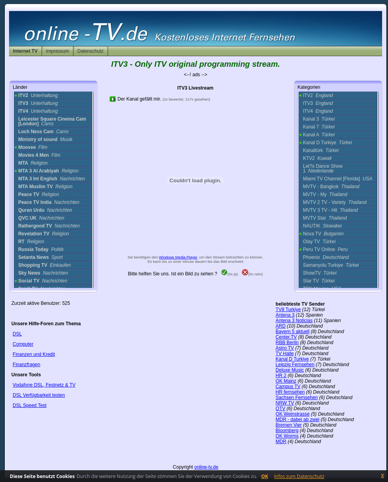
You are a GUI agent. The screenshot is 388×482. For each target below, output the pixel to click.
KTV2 (317, 158)
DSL (17, 334)
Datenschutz (90, 51)
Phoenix (326, 257)
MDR (281, 441)
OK (264, 476)
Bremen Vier (289, 425)
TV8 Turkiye (288, 309)
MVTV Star (324, 218)
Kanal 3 (319, 119)
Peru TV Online (325, 249)
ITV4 (318, 111)
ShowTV (319, 273)
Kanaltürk (321, 150)
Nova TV (323, 233)
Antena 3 (285, 315)
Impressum (57, 51)
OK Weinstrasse (292, 414)
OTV (281, 408)
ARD (281, 326)
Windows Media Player (178, 257)
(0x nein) (252, 274)
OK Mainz (286, 381)
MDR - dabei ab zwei (297, 419)
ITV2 (318, 95)
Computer (23, 344)
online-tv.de (206, 467)
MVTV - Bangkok (331, 186)
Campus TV (288, 386)
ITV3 (318, 103)
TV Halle (285, 353)
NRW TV (285, 403)
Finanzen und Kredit (34, 354)
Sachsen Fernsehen (297, 397)
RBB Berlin (287, 342)
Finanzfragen (26, 364)
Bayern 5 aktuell (292, 331)
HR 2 (281, 375)
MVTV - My (325, 194)
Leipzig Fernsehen (295, 364)
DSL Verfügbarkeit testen (39, 395)
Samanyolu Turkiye (331, 265)
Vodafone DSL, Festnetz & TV (44, 385)
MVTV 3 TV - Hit (330, 210)
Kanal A (319, 134)
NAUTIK (322, 226)
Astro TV (285, 348)
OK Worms (287, 436)
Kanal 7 (319, 127)
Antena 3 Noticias (294, 320)
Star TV (318, 281)
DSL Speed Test (29, 405)
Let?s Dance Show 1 (322, 168)
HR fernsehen (290, 392)
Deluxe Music (290, 370)
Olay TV (319, 241)
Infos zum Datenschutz (299, 476)
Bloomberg (287, 430)
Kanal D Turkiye (327, 142)
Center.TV (286, 337)
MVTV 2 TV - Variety (334, 202)
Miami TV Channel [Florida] (337, 178)
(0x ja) (229, 274)
